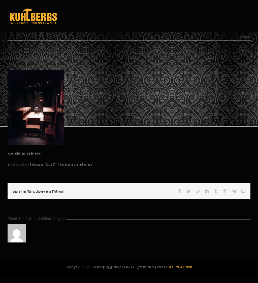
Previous (244, 36)
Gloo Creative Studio (180, 267)
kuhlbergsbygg (20, 164)
